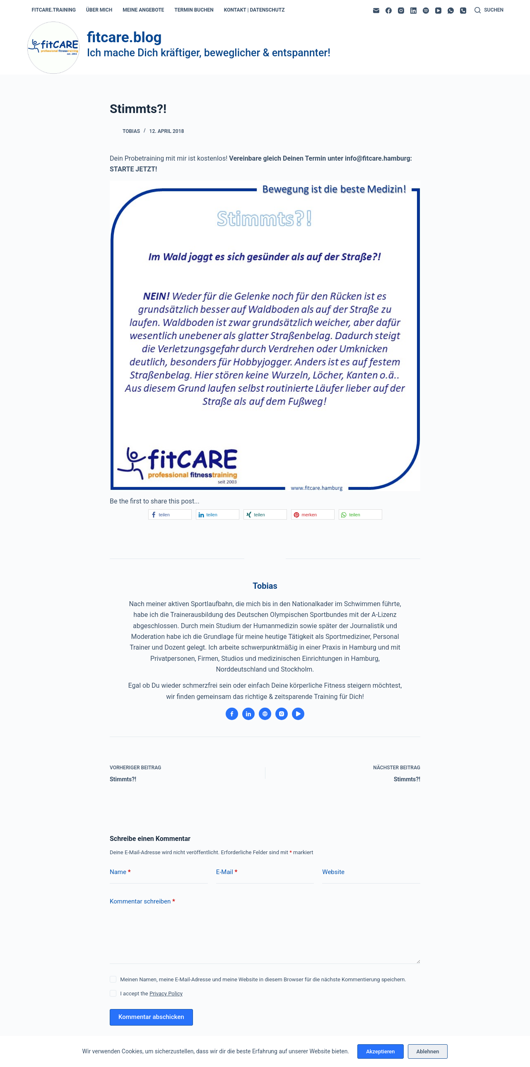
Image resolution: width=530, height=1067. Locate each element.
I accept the (151, 993)
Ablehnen (428, 1051)
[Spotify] (426, 10)
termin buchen (193, 10)
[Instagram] (401, 10)
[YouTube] (438, 10)
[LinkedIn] (413, 10)
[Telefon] (463, 10)
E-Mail (227, 872)
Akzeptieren (380, 1051)
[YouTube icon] (298, 714)
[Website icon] (265, 714)
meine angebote (143, 10)
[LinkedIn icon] (248, 714)
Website (333, 872)
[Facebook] (388, 10)
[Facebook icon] (232, 714)
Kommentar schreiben (142, 901)
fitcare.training (54, 10)
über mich (99, 10)
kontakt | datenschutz (254, 10)
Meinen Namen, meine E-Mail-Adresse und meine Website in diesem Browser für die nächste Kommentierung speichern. (263, 979)
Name (120, 872)
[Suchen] (489, 10)
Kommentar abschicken (151, 1017)
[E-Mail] (376, 10)
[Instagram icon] (281, 714)
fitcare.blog (124, 37)
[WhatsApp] (451, 10)
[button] (170, 514)
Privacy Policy (166, 993)
